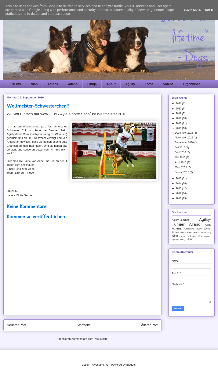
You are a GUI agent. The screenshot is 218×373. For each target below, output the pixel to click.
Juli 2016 (180, 147)
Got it (209, 9)
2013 (179, 188)
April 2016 (181, 162)
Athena (52, 84)
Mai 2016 (180, 157)
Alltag (208, 224)
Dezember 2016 (184, 132)
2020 (179, 108)
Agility (130, 84)
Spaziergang (204, 236)
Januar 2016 (182, 172)
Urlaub (189, 239)
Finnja (92, 84)
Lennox (196, 232)
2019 (179, 113)
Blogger (131, 364)
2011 (179, 198)
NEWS (16, 84)
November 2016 (184, 137)
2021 (179, 103)
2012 (179, 193)
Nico (34, 84)
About (111, 84)
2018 (179, 118)
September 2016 (184, 142)
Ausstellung (189, 229)
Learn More (192, 9)
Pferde (182, 236)
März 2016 (181, 167)
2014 (179, 183)
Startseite (84, 325)
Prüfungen (192, 236)
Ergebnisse (191, 84)
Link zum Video (25, 168)
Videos (168, 84)
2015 (179, 178)
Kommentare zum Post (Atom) (90, 338)
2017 (179, 123)
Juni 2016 (180, 152)
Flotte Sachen (25, 195)
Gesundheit (186, 232)
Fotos (149, 84)
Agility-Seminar (180, 219)
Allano (73, 84)
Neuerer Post (16, 325)
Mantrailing (206, 232)
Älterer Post (149, 325)
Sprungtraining (178, 239)
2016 (179, 128)
